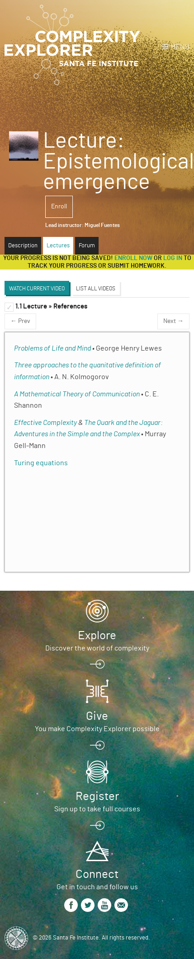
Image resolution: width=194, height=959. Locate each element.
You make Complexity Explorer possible (97, 729)
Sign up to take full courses (97, 809)
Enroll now (133, 258)
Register (97, 796)
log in (172, 258)
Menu (179, 47)
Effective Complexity (45, 422)
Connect (97, 874)
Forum (87, 246)
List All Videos (95, 288)
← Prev (20, 321)
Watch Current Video (37, 288)
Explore (97, 635)
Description (23, 246)
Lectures (58, 246)
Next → (173, 321)
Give (97, 716)
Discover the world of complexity (97, 648)
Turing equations (41, 463)
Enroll (59, 206)
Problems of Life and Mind (52, 348)
